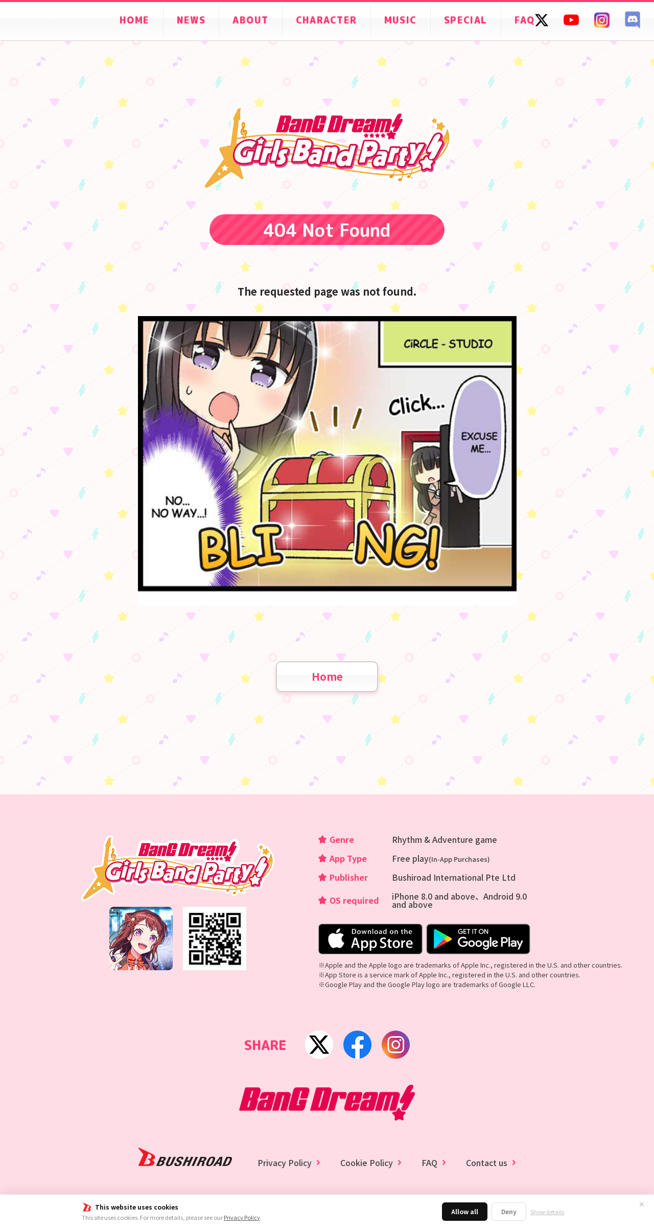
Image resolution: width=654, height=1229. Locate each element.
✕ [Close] (642, 1204)
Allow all (464, 1211)
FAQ (429, 1162)
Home (327, 676)
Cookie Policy (366, 1162)
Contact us (486, 1162)
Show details (547, 1212)
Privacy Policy (242, 1217)
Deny (509, 1211)
